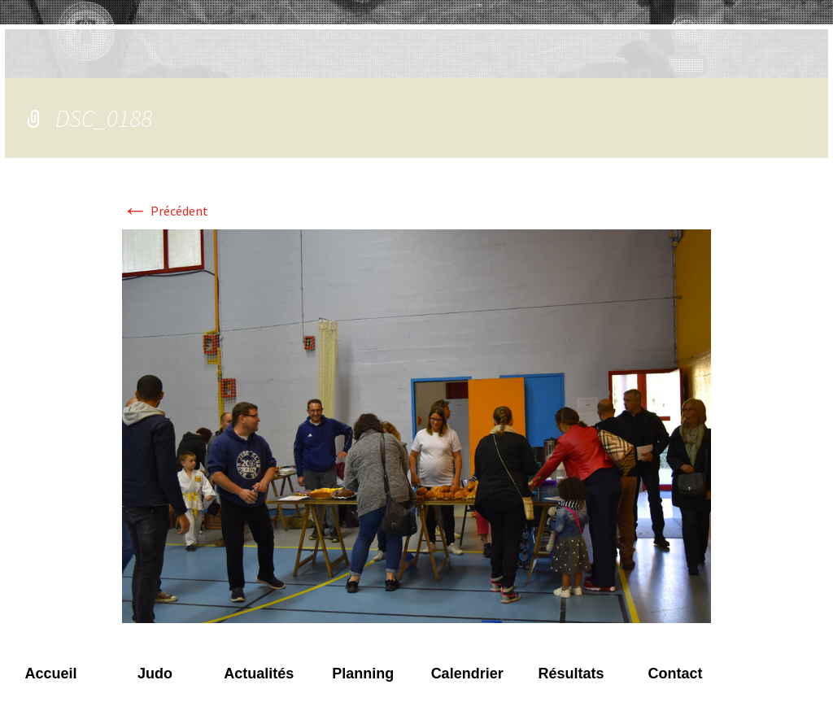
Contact (675, 673)
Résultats (571, 673)
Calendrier (467, 673)
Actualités (259, 673)
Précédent (165, 211)
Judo (154, 673)
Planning (363, 673)
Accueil (50, 673)
